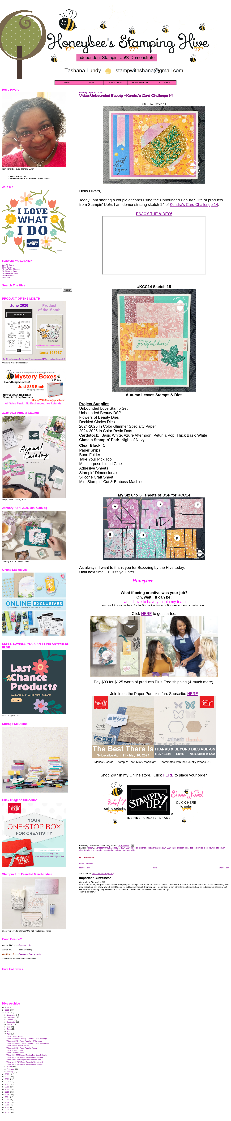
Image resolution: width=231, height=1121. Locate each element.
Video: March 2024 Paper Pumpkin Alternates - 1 (24, 1064)
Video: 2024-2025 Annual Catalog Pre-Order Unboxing (26, 1055)
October (10, 1020)
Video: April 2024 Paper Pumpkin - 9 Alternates (24, 1041)
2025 (7, 1010)
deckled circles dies (199, 848)
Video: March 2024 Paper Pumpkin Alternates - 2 (24, 1062)
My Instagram (7, 275)
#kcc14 (89, 848)
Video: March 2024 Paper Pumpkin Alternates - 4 (24, 1057)
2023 (7, 1074)
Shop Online (7, 267)
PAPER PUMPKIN (140, 82)
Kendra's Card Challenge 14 (194, 204)
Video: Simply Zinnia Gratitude (17, 1046)
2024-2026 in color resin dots (175, 848)
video (133, 850)
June (9, 1029)
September (11, 1022)
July (9, 1027)
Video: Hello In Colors (14, 1050)
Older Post (224, 868)
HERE (146, 613)
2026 (7, 1007)
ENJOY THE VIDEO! (154, 214)
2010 (7, 1107)
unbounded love (122, 850)
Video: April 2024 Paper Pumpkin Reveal (21, 1048)
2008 (7, 1112)
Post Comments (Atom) (103, 873)
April (9, 1034)
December (11, 1015)
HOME (67, 82)
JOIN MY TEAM (115, 82)
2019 (7, 1084)
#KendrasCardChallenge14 (107, 848)
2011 (7, 1105)
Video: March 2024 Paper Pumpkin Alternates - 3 (24, 1060)
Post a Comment (86, 863)
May (9, 1031)
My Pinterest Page (9, 271)
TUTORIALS (164, 82)
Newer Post (84, 868)
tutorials (88, 850)
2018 (7, 1087)
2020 (7, 1082)
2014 (7, 1097)
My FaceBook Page (10, 273)
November (11, 1017)
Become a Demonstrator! (30, 954)
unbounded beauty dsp (103, 850)
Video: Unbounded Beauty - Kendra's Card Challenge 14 (126, 96)
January (10, 1072)
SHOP (91, 82)
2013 (7, 1100)
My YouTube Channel (11, 269)
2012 (7, 1102)
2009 (7, 1110)
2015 (7, 1094)
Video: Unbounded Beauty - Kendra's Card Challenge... (27, 1038)
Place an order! (25, 945)
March (10, 1067)
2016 (7, 1092)
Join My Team (8, 265)
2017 (7, 1089)
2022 (7, 1076)
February (11, 1069)
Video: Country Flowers (15, 1053)
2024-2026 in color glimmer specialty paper (140, 848)
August (10, 1024)
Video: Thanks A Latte (14, 1036)
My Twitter (6, 277)
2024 (7, 1012)
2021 (7, 1079)
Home (154, 868)
